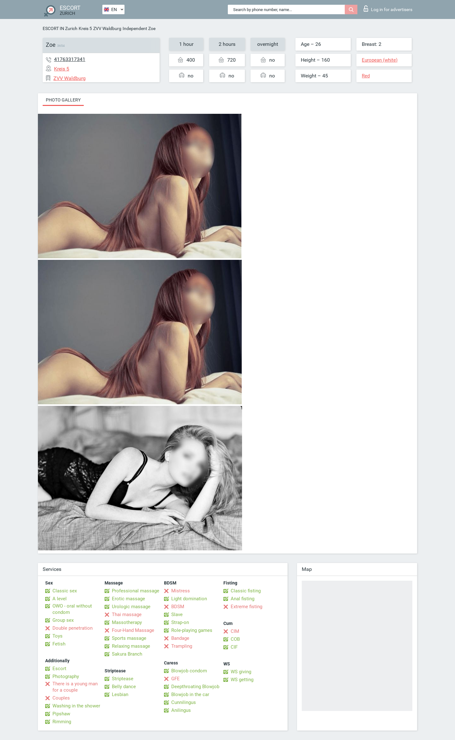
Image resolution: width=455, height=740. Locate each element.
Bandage (180, 638)
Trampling (181, 646)
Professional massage (135, 591)
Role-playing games (191, 630)
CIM (235, 631)
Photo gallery (63, 99)
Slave (177, 614)
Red (366, 76)
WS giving (241, 672)
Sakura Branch (127, 654)
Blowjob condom (189, 671)
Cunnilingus (183, 702)
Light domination (189, 599)
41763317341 (69, 59)
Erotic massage (128, 599)
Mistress (180, 591)
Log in (388, 8)
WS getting (242, 679)
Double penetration (72, 628)
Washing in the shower (76, 706)
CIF (234, 647)
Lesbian (120, 694)
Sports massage (129, 638)
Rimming (61, 722)
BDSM (177, 606)
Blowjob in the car (190, 694)
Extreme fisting (246, 606)
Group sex (63, 620)
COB (235, 639)
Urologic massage (131, 606)
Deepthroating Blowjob (195, 686)
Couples (61, 698)
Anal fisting (242, 599)
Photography (65, 676)
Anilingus (181, 710)
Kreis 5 (85, 28)
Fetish (58, 644)
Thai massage (127, 614)
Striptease (122, 679)
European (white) (379, 60)
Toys (57, 636)
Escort (59, 668)
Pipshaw (61, 714)
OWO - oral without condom (72, 609)
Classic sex (64, 591)
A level (59, 599)
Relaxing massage (131, 646)
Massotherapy (127, 622)
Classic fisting (246, 591)
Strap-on (180, 622)
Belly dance (124, 686)
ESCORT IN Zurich (60, 28)
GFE (175, 679)
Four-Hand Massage (133, 630)
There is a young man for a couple (75, 687)
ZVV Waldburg (107, 28)
